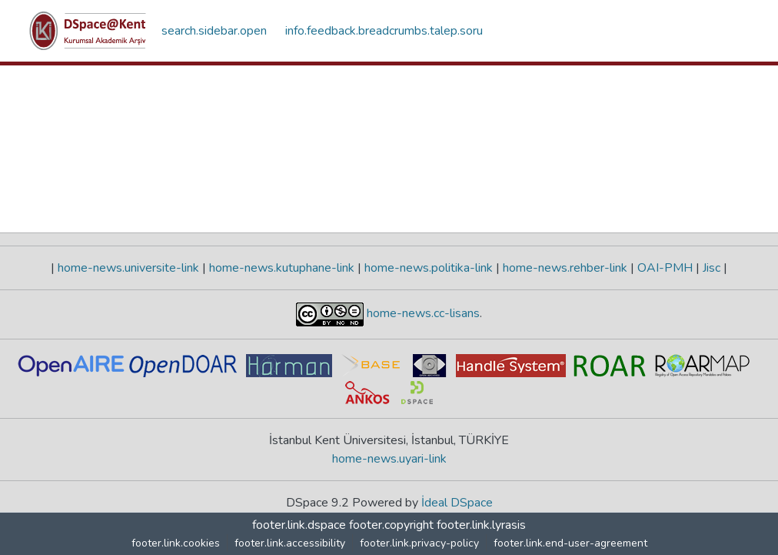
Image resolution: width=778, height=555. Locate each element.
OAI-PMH (665, 267)
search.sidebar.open (214, 30)
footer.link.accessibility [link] (289, 543)
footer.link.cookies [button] (175, 543)
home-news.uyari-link (389, 458)
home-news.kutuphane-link (281, 267)
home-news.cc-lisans (422, 313)
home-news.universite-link (128, 267)
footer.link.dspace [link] (299, 525)
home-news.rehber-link (565, 267)
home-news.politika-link (428, 267)
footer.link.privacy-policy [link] (419, 543)
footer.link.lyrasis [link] (481, 525)
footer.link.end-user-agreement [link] (570, 543)
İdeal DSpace (457, 502)
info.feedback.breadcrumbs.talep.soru (384, 30)
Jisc (711, 267)
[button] (87, 31)
